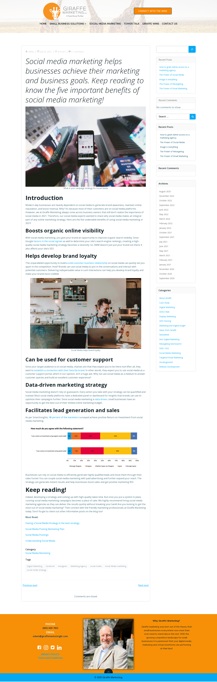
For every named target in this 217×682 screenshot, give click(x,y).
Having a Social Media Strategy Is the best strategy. (53, 523)
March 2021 (164, 255)
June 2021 (163, 246)
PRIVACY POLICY (50, 655)
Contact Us (169, 23)
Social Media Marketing (105, 23)
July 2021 (163, 242)
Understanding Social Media (40, 541)
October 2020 (165, 274)
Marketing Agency (79, 566)
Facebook (50, 566)
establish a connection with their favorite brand (59, 370)
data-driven (104, 399)
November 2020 (166, 269)
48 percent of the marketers (64, 417)
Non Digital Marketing (169, 339)
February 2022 (166, 223)
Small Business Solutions (68, 23)
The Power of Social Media (171, 75)
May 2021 (163, 251)
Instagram (62, 566)
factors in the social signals (48, 241)
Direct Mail (164, 312)
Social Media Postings (37, 535)
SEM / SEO (164, 348)
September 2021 (167, 237)
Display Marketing (167, 317)
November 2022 (166, 196)
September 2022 (167, 205)
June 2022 (163, 210)
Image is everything (168, 79)
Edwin (30, 52)
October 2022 (165, 201)
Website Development (169, 367)
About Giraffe (165, 298)
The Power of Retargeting (171, 84)
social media (96, 566)
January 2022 (165, 228)
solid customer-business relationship (88, 263)
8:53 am (60, 52)
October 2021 (165, 233)
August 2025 (165, 191)
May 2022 (163, 214)
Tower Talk (131, 23)
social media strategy (37, 570)
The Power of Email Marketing (173, 89)
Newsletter (164, 335)
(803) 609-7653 (50, 629)
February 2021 (166, 260)
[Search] (192, 49)
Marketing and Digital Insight (172, 326)
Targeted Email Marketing (171, 358)
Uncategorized (166, 362)
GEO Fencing (165, 321)
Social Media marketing (115, 566)
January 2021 (165, 265)
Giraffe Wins (150, 23)
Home (43, 23)
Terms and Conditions (50, 658)
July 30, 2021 (44, 52)
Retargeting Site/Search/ (170, 344)
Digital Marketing (35, 566)
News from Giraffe (167, 330)
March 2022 (164, 219)
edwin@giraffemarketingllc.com (50, 637)
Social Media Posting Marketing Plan (45, 529)
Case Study (164, 303)
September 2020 (167, 278)
